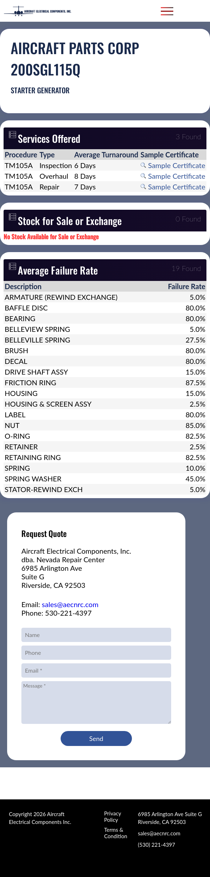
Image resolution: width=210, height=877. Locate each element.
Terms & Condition (115, 832)
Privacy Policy (112, 816)
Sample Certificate (172, 165)
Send (96, 738)
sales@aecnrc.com (70, 604)
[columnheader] (21, 154)
